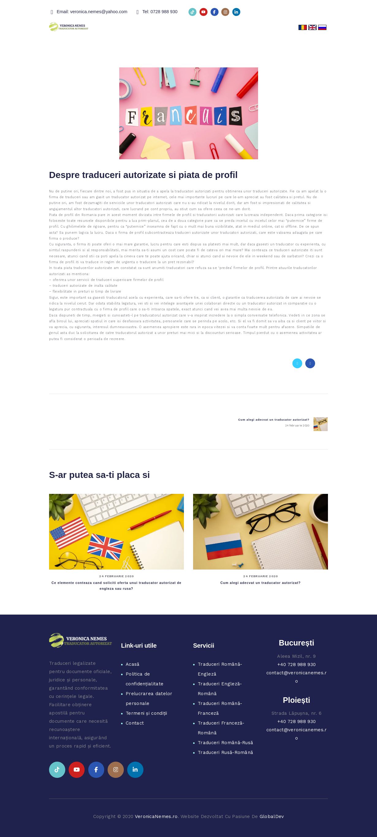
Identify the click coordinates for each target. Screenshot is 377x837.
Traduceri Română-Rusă (225, 742)
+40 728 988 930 (296, 664)
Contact (135, 723)
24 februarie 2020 (116, 576)
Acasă (132, 664)
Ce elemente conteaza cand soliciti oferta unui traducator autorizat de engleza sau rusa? (116, 585)
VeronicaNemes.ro (156, 816)
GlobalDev (272, 816)
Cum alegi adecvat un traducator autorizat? (260, 583)
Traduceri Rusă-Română (225, 752)
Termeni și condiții (146, 713)
